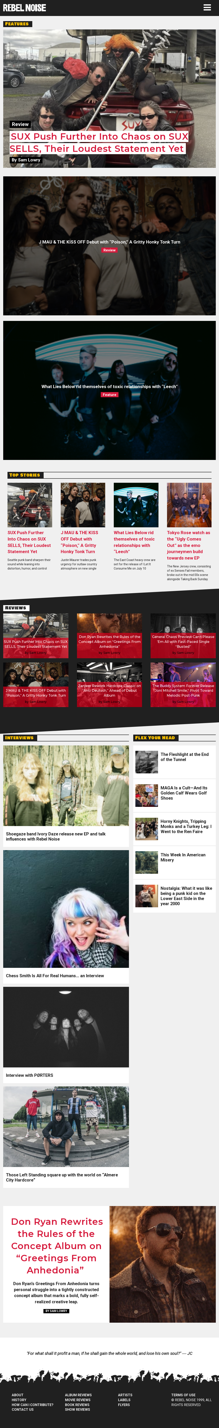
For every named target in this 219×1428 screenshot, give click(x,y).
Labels (124, 1400)
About (18, 1395)
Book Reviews (77, 1405)
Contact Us (23, 1410)
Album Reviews (78, 1395)
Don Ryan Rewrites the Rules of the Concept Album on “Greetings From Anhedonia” (57, 1246)
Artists (125, 1395)
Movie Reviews (77, 1400)
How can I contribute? (32, 1405)
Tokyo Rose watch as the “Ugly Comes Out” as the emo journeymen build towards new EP (188, 545)
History (19, 1400)
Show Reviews (77, 1410)
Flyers (124, 1405)
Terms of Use (183, 1395)
